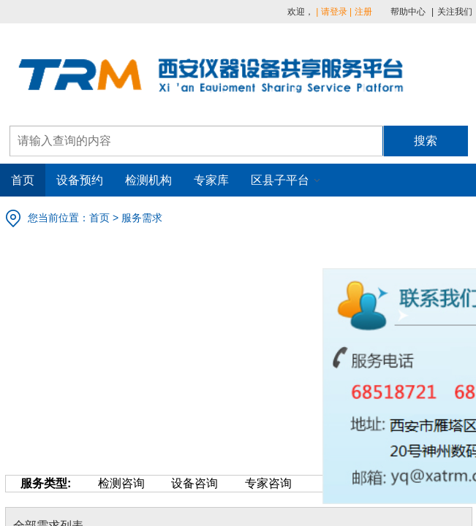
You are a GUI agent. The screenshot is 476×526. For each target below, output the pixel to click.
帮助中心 (408, 12)
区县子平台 (280, 180)
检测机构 (148, 180)
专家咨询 (254, 483)
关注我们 (454, 12)
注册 (363, 12)
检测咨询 (107, 483)
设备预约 (79, 180)
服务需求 (141, 218)
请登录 (334, 12)
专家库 (211, 180)
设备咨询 (181, 483)
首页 (22, 180)
